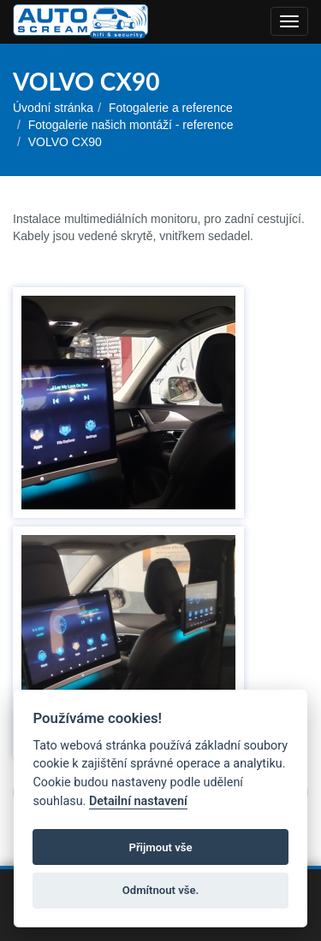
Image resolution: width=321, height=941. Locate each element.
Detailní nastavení (138, 801)
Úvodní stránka (53, 108)
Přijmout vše (160, 847)
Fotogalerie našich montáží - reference (131, 125)
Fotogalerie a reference (171, 108)
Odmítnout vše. (160, 890)
